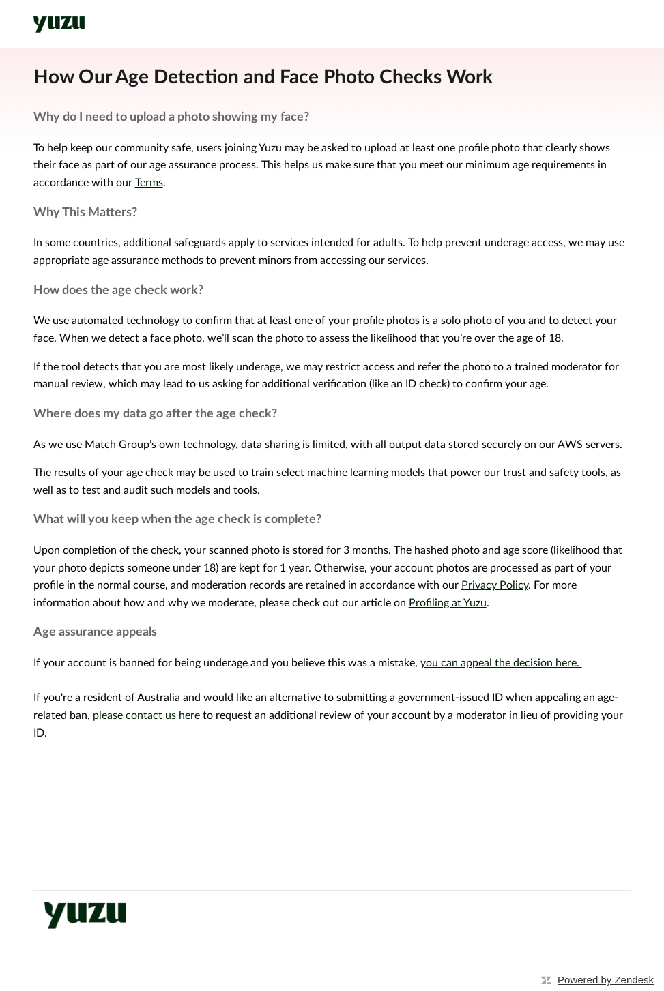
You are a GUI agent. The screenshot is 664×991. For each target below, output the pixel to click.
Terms (149, 182)
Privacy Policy (494, 585)
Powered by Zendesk (606, 980)
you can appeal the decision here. (501, 662)
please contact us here (146, 715)
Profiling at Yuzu (448, 602)
